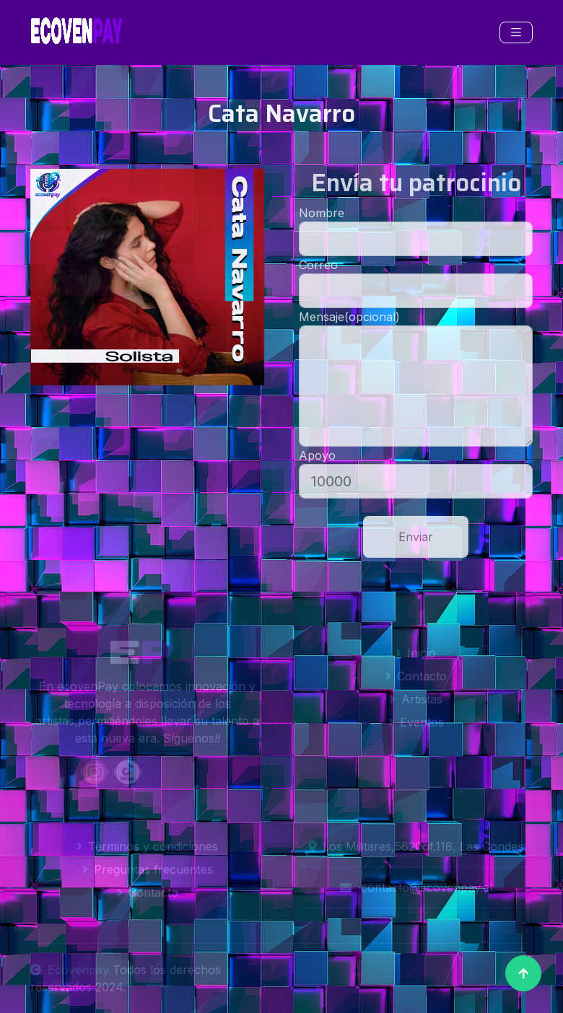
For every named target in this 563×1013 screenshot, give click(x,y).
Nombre (321, 213)
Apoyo (317, 455)
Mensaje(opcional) (349, 317)
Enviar (415, 537)
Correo (318, 265)
